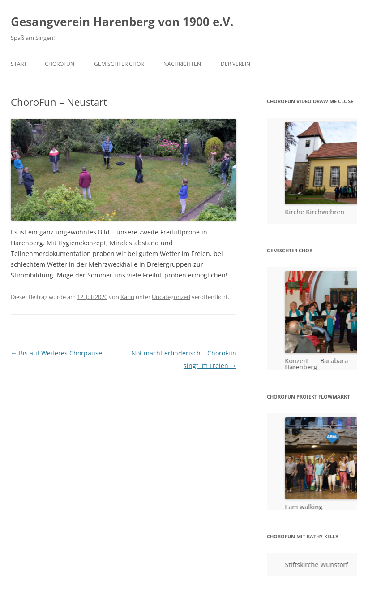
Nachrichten (182, 64)
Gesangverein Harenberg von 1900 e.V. (122, 21)
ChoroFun (59, 64)
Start (19, 64)
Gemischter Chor (119, 64)
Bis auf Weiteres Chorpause (56, 353)
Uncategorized (171, 297)
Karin (127, 297)
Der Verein (235, 64)
